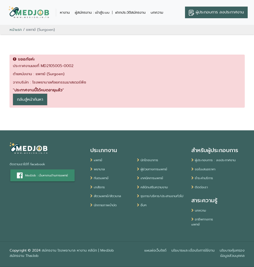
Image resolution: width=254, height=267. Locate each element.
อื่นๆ (142, 205)
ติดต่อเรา (199, 187)
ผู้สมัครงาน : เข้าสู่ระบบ (92, 12)
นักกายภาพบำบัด (103, 205)
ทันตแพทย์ (99, 178)
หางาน (65, 12)
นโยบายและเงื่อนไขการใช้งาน (193, 250)
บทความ (157, 12)
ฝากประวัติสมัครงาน (130, 12)
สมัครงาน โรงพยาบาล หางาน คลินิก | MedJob (78, 250)
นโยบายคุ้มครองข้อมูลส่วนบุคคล (232, 253)
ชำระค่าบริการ (202, 178)
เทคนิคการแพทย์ (150, 178)
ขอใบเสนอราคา (203, 169)
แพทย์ (96, 160)
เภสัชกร (97, 187)
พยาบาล (97, 169)
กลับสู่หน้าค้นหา (30, 99)
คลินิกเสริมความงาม (152, 187)
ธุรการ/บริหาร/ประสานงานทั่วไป (160, 196)
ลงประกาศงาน (216, 12)
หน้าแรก (16, 29)
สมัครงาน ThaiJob (24, 255)
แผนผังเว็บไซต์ (155, 250)
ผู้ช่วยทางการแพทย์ (152, 169)
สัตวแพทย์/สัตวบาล (105, 196)
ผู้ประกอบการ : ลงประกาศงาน (213, 160)
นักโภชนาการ (147, 160)
